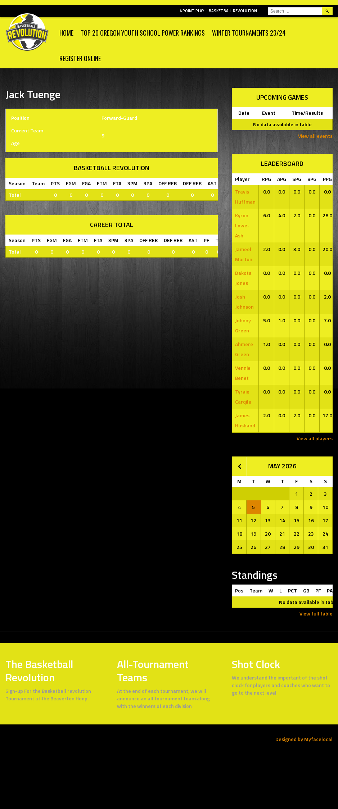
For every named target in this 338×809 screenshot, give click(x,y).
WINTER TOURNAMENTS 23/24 (248, 32)
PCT (292, 590)
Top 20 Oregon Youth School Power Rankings (143, 32)
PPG (327, 179)
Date (243, 113)
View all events (315, 136)
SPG (296, 179)
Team (255, 590)
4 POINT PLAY (192, 11)
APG (281, 179)
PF (318, 590)
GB (306, 590)
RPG (266, 179)
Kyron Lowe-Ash (242, 225)
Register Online (80, 58)
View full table (316, 613)
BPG (311, 179)
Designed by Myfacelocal (304, 739)
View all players (315, 438)
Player (242, 179)
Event (268, 113)
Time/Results (307, 113)
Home (66, 32)
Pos (239, 590)
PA (330, 590)
